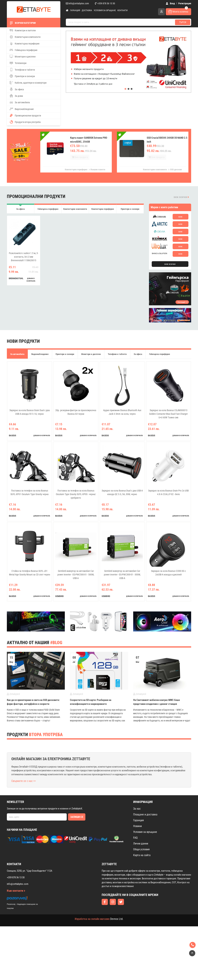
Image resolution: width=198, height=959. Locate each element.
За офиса (17, 89)
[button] (125, 89)
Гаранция (75, 10)
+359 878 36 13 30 (105, 3)
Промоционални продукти (25, 115)
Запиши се (76, 816)
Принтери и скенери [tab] (130, 210)
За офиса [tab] (20, 210)
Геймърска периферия (23, 50)
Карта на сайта (142, 855)
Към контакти (16, 890)
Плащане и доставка (145, 814)
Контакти (122, 10)
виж (180, 216)
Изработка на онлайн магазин (92, 919)
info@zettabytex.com (77, 3)
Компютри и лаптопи (23, 30)
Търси (182, 22)
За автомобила (20, 102)
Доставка (87, 10)
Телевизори (18, 63)
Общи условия (141, 849)
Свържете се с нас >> (23, 781)
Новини (137, 826)
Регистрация (184, 3)
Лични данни (140, 843)
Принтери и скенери (22, 76)
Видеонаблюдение (22, 109)
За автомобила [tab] (17, 354)
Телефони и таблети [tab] (117, 354)
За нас (137, 808)
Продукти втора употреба (25, 122)
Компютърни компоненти (25, 37)
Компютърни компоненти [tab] (75, 210)
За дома (16, 95)
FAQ (135, 837)
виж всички (181, 197)
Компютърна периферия (24, 43)
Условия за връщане (105, 10)
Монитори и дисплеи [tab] (91, 354)
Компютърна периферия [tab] (102, 210)
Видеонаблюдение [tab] (40, 354)
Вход (170, 3)
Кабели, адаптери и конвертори (28, 82)
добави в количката (31, 283)
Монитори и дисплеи (22, 56)
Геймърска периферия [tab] (48, 210)
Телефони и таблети (22, 69)
